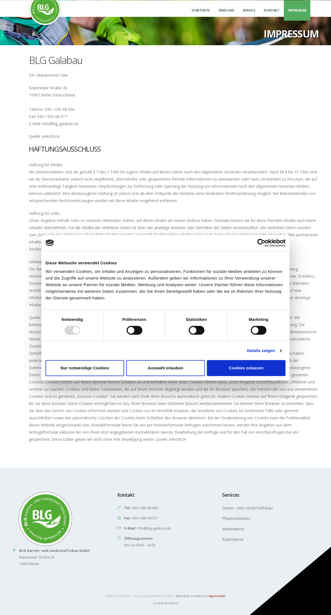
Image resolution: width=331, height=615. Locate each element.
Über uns (226, 17)
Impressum (297, 17)
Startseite (200, 17)
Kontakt (271, 17)
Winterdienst (233, 528)
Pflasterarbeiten (236, 518)
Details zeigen (261, 350)
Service (249, 17)
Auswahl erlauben (165, 368)
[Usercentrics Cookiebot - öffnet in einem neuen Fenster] (261, 243)
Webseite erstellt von (201, 596)
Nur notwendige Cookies (85, 368)
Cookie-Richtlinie (165, 603)
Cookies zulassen (246, 368)
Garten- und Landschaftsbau (247, 508)
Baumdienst (233, 539)
